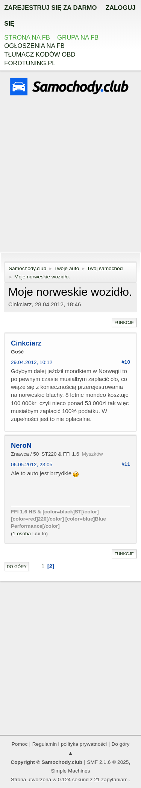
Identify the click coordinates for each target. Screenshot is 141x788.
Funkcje (124, 322)
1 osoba (22, 533)
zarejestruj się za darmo (50, 7)
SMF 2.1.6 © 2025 (108, 762)
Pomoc (20, 744)
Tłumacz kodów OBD (39, 54)
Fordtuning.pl (29, 63)
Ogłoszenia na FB (34, 45)
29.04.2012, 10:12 (31, 362)
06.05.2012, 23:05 (31, 464)
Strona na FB (27, 37)
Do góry (17, 566)
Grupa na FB (78, 37)
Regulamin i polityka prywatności (69, 744)
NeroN (21, 445)
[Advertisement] (70, 175)
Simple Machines (70, 771)
